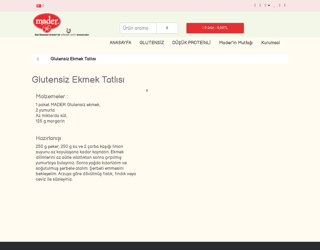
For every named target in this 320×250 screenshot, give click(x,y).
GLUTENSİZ (152, 43)
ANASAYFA (120, 43)
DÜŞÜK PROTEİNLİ (191, 43)
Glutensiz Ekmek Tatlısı (73, 59)
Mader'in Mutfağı (236, 43)
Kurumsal (270, 43)
